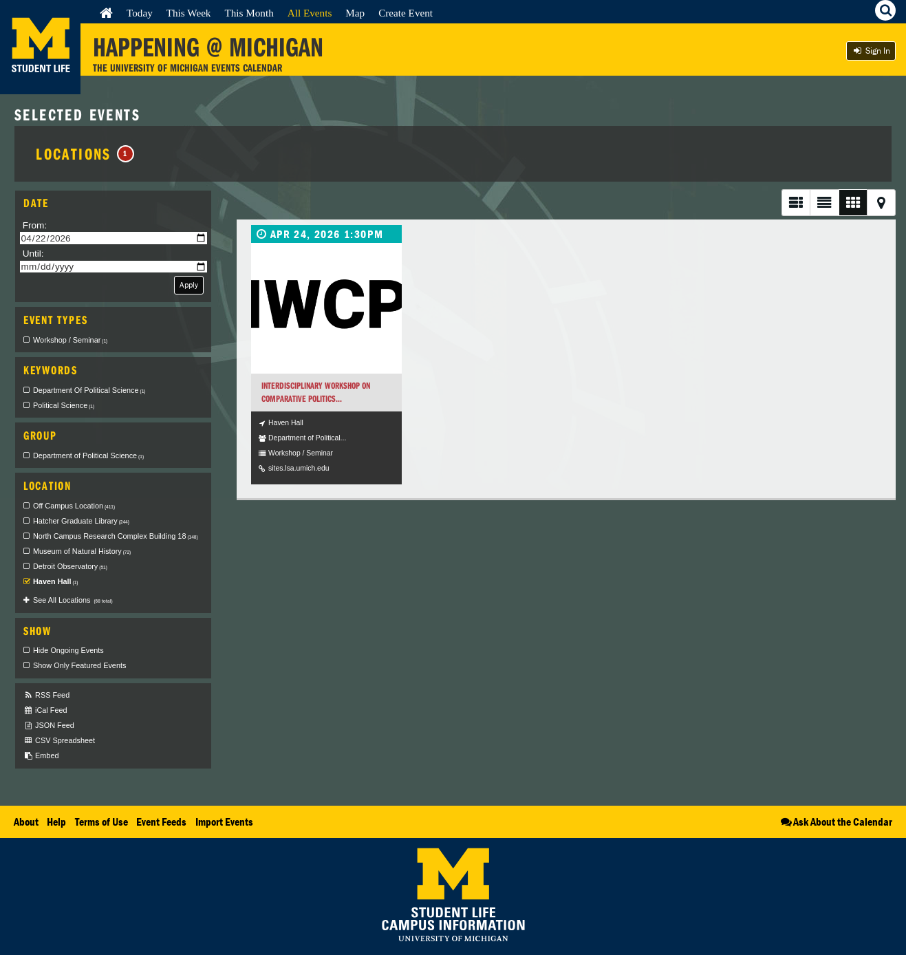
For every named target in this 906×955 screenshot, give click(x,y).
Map (355, 13)
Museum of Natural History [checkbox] (82, 551)
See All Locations (73, 600)
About (26, 821)
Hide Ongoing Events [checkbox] (68, 650)
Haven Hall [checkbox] (55, 581)
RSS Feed (46, 695)
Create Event (405, 13)
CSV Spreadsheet (59, 740)
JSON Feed (48, 725)
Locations (85, 153)
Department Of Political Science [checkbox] (89, 390)
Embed (40, 755)
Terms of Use (101, 821)
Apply (189, 284)
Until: (33, 253)
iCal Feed (45, 710)
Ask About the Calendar (835, 821)
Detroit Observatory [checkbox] (70, 566)
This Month (248, 13)
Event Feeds (161, 821)
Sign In (871, 50)
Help (56, 821)
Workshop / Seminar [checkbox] (70, 340)
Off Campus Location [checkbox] (74, 506)
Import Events (224, 821)
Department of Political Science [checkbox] (88, 455)
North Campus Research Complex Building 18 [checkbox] (115, 536)
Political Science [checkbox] (63, 405)
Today (140, 13)
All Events (310, 13)
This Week (188, 13)
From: (35, 225)
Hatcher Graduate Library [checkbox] (81, 521)
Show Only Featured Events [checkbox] (79, 665)
